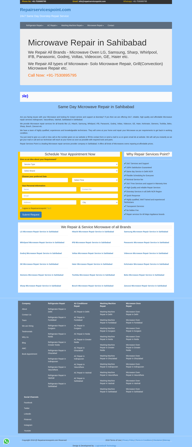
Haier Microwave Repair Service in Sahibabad (92, 264)
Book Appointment (29, 354)
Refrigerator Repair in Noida (57, 335)
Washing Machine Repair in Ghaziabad (108, 357)
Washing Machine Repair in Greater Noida (107, 347)
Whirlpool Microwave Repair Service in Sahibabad (42, 242)
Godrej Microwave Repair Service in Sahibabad (41, 253)
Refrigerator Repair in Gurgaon (57, 327)
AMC (24, 348)
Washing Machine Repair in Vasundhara (109, 373)
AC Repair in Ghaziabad (79, 349)
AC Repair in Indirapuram (79, 357)
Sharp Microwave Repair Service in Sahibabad (40, 286)
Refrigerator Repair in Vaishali (57, 376)
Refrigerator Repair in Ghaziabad (57, 351)
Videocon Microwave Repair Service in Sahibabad (146, 253)
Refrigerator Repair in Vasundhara (57, 368)
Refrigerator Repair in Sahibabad (57, 385)
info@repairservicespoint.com (92, 1)
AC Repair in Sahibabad (79, 379)
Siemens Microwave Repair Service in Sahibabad (41, 275)
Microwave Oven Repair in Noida (133, 338)
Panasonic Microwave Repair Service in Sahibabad (146, 242)
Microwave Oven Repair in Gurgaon (133, 329)
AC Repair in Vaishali (82, 373)
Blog (24, 343)
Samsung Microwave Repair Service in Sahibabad (146, 232)
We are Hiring (27, 326)
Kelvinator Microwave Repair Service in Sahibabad (146, 264)
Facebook (28, 403)
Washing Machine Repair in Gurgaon (107, 329)
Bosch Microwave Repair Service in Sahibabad (92, 286)
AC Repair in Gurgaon (79, 327)
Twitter (26, 408)
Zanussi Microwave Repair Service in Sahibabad (145, 286)
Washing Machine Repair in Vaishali (107, 382)
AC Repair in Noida (82, 334)
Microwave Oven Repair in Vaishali (133, 382)
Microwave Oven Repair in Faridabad (134, 321)
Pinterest (27, 419)
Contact (111, 25)
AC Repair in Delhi (81, 312)
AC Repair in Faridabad (79, 318)
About (24, 309)
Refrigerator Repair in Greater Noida (57, 343)
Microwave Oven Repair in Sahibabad (134, 390)
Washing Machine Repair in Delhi (107, 313)
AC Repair (52, 25)
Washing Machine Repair (72, 25)
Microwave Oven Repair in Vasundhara (135, 373)
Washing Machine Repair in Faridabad (108, 321)
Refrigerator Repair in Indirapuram (57, 360)
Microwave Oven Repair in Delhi (133, 313)
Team (24, 320)
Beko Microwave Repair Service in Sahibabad (144, 275)
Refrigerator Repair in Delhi (57, 310)
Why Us (25, 337)
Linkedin (27, 414)
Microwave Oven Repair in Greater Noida (133, 347)
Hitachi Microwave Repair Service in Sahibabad (93, 232)
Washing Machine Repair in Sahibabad (108, 390)
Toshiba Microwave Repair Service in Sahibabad (93, 275)
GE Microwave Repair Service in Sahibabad (39, 264)
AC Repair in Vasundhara (79, 365)
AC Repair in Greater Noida (82, 340)
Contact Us (26, 315)
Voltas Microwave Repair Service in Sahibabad (92, 253)
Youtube (27, 431)
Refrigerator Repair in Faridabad (57, 318)
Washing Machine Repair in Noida (107, 338)
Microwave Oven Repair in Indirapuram (135, 365)
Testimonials (27, 331)
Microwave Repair (95, 25)
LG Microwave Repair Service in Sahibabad (39, 232)
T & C (49, 208)
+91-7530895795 (39, 1)
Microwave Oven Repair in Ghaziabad (134, 357)
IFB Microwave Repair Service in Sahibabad (91, 242)
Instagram (28, 425)
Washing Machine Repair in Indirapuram (109, 365)
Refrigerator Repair (34, 25)
